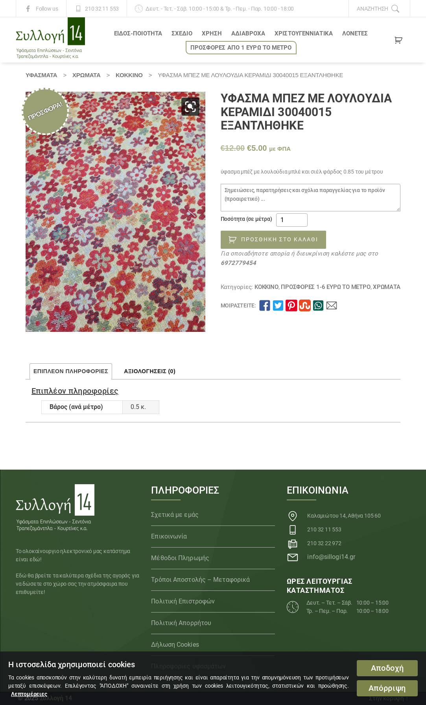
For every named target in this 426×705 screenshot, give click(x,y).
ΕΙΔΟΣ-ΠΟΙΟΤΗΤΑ (138, 33)
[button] (190, 107)
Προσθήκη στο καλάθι (279, 239)
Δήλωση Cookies (175, 644)
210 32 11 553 (102, 9)
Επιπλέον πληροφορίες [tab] (70, 371)
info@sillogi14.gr (331, 557)
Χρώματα (86, 75)
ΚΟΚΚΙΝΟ (129, 75)
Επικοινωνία (169, 536)
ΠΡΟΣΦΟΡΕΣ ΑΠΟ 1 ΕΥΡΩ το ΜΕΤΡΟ (241, 47)
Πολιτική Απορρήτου (181, 623)
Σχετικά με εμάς (175, 514)
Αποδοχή (387, 668)
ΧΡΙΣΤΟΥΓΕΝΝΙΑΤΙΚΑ (304, 33)
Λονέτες (355, 33)
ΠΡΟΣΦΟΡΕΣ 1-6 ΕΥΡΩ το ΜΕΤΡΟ (325, 287)
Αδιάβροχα (248, 33)
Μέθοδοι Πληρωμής (180, 558)
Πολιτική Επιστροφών (183, 601)
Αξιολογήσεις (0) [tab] (149, 371)
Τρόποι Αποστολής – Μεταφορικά (200, 579)
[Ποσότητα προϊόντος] (292, 220)
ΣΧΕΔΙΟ (182, 33)
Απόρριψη (387, 688)
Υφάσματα (41, 75)
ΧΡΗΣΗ (212, 33)
